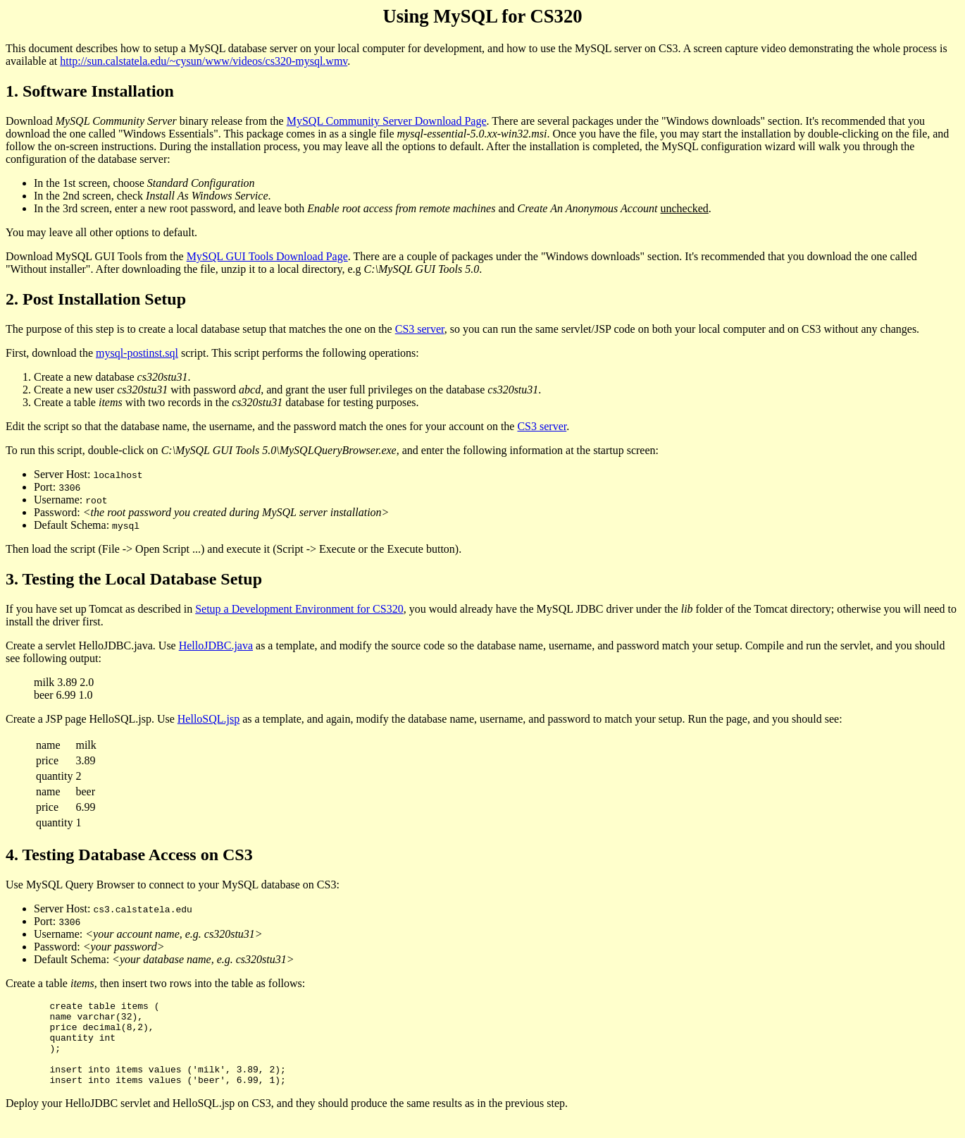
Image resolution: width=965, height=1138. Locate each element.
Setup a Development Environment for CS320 (299, 609)
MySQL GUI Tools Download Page (267, 256)
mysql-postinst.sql (137, 353)
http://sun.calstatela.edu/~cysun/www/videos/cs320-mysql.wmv (203, 61)
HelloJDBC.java (216, 645)
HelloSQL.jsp (208, 719)
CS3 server (419, 329)
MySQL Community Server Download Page (387, 121)
